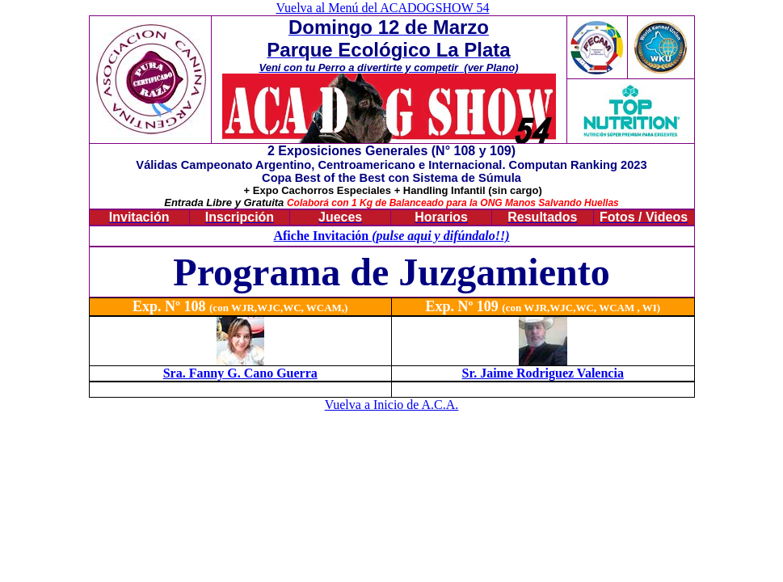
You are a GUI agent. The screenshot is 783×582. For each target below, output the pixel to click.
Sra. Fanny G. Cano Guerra (240, 373)
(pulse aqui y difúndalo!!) (440, 235)
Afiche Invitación (322, 235)
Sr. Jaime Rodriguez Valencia (543, 373)
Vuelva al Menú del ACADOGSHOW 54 (382, 8)
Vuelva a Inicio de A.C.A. (392, 404)
